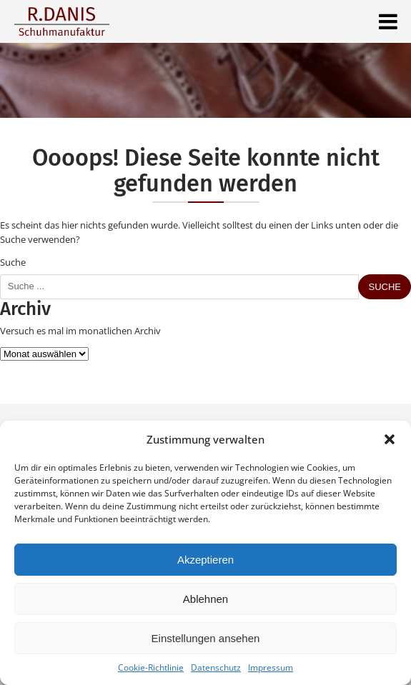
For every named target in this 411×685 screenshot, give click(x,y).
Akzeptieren (205, 560)
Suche (13, 262)
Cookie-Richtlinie (151, 667)
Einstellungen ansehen (206, 638)
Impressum (270, 667)
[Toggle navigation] (388, 21)
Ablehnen (205, 599)
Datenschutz (216, 667)
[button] (389, 439)
